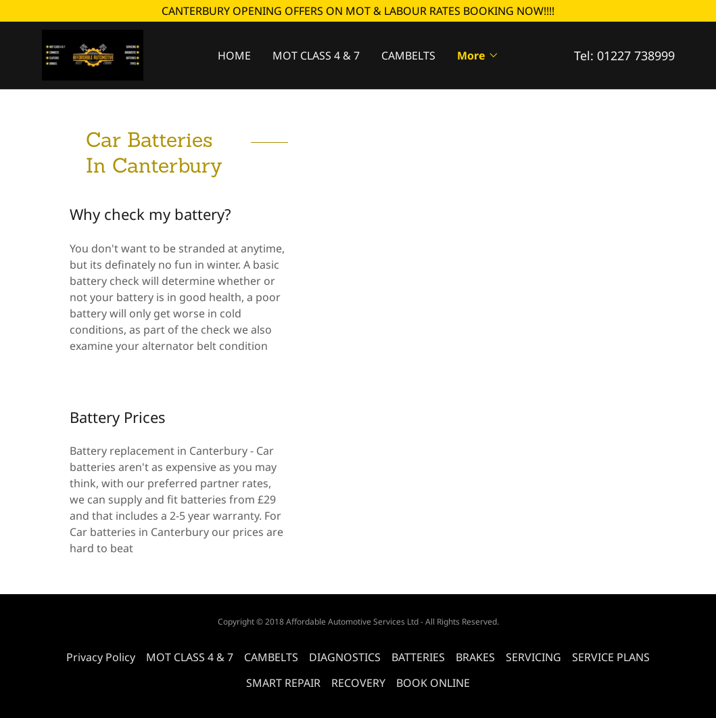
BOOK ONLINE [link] (433, 682)
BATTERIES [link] (418, 657)
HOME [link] (234, 55)
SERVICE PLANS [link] (611, 657)
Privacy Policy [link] (100, 657)
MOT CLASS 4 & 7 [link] (316, 55)
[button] (478, 55)
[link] (92, 54)
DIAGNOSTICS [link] (345, 657)
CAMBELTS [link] (408, 55)
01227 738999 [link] (636, 55)
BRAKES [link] (475, 657)
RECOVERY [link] (358, 682)
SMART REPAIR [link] (283, 682)
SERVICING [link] (533, 657)
